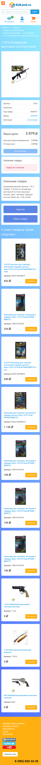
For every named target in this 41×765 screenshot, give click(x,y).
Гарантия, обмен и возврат (14, 723)
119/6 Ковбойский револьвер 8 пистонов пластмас (17, 605)
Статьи (5, 731)
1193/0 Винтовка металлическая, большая (17, 651)
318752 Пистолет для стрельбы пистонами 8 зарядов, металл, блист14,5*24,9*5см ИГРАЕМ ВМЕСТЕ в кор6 (20, 268)
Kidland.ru (5, 28)
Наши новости (8, 729)
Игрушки (16, 28)
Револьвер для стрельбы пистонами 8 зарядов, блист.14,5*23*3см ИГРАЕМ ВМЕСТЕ (20, 463)
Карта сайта (7, 734)
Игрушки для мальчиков (13, 30)
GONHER (34, 116)
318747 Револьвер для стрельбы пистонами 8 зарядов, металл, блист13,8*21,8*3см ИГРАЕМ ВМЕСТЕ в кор (20, 366)
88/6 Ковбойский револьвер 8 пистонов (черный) (20, 696)
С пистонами (28, 33)
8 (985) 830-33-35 (26, 761)
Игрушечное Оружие (11, 33)
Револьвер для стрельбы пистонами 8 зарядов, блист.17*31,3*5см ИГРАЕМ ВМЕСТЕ (20, 317)
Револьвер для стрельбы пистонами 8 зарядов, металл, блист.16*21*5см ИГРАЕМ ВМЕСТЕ (20, 415)
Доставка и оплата (10, 726)
